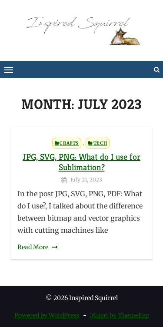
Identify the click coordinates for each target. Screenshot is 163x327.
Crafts (69, 143)
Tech (100, 143)
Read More (32, 247)
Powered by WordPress (47, 315)
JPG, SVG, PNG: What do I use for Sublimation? (81, 162)
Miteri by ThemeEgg (119, 315)
